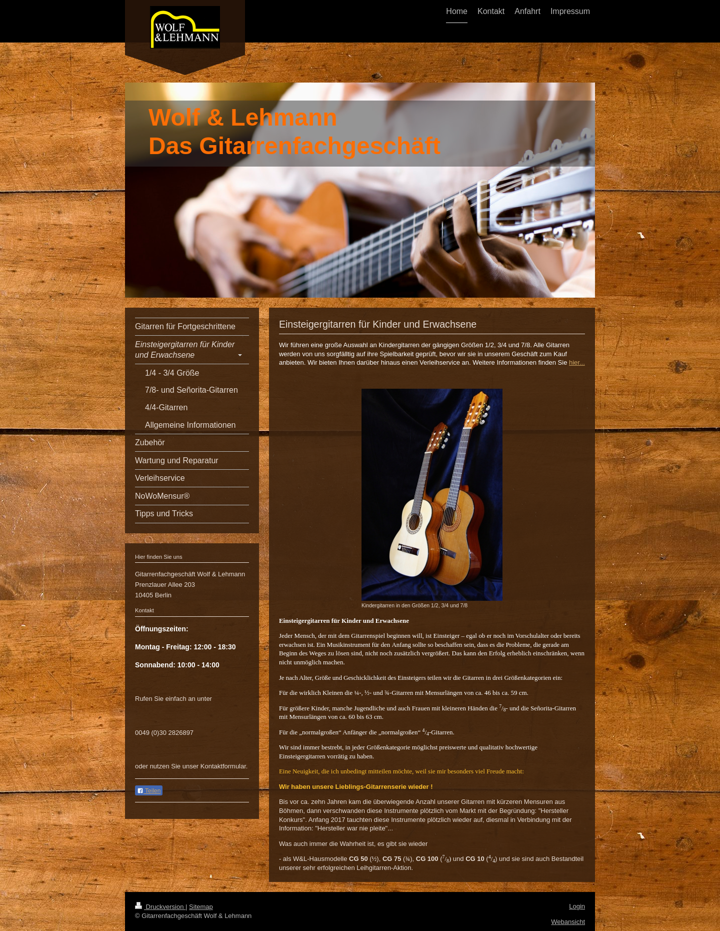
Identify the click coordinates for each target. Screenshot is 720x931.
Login (577, 906)
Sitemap (201, 906)
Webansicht (568, 921)
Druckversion (160, 906)
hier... (577, 362)
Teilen (148, 790)
